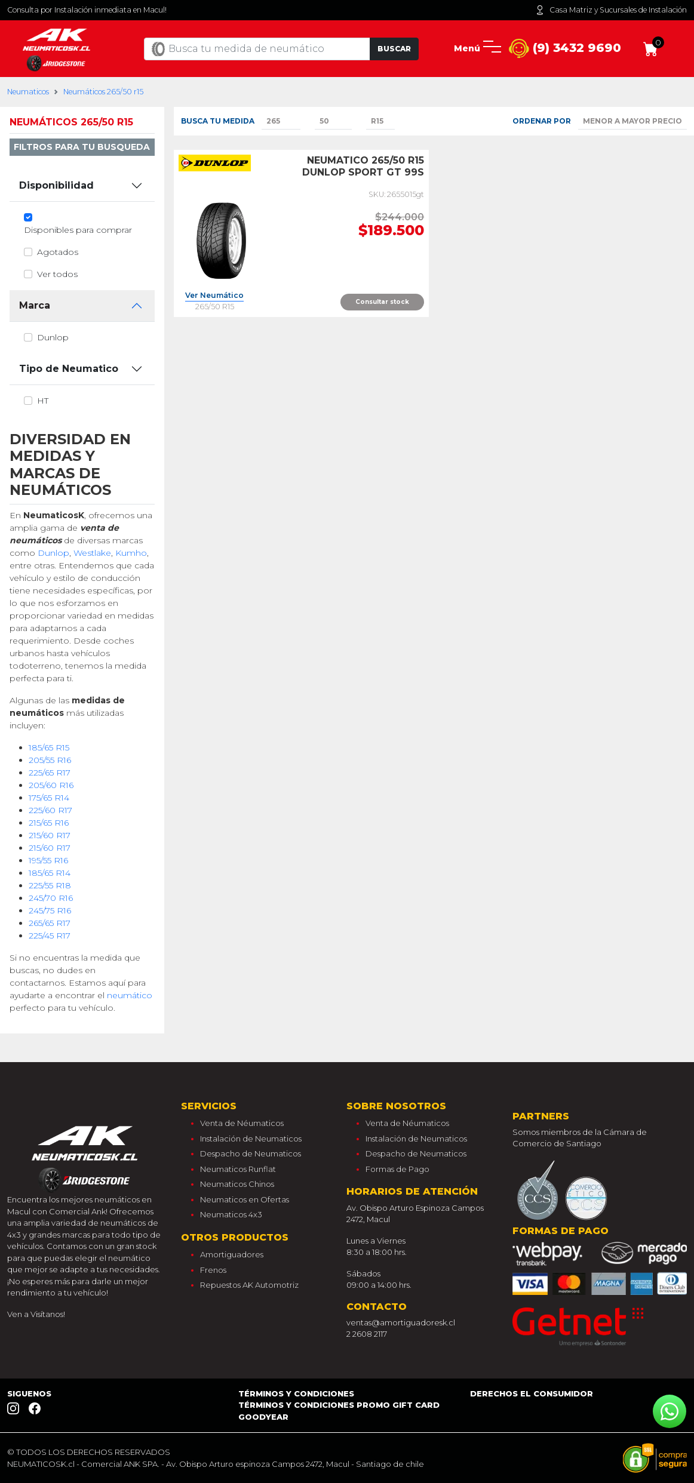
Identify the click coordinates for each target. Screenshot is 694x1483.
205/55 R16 (50, 760)
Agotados (57, 252)
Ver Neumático (214, 296)
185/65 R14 (49, 872)
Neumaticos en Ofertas (244, 1199)
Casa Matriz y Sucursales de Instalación (611, 10)
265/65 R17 (49, 923)
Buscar (394, 48)
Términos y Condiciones (296, 1393)
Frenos (213, 1270)
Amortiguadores (231, 1254)
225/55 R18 (50, 885)
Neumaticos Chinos (237, 1184)
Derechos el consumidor (531, 1393)
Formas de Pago (397, 1169)
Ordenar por (541, 120)
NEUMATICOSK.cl (41, 1464)
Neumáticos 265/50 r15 (103, 91)
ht (42, 400)
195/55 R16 (48, 860)
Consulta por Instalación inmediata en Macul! (87, 9)
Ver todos (57, 274)
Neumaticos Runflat (238, 1169)
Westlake (92, 552)
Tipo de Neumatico (68, 368)
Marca (34, 305)
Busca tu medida (217, 120)
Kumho (131, 552)
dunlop (53, 337)
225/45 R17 (49, 935)
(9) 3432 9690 (565, 49)
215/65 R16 (49, 822)
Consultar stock (382, 302)
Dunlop (53, 552)
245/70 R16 (51, 898)
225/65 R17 (49, 772)
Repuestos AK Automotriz (249, 1285)
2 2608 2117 (366, 1334)
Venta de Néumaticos (242, 1123)
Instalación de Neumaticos (251, 1138)
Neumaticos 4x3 (231, 1214)
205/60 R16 (51, 785)
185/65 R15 (49, 747)
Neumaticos (28, 91)
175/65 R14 (49, 797)
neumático (129, 995)
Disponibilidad (56, 185)
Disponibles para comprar (78, 229)
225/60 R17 (50, 810)
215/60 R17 (49, 835)
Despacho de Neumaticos (250, 1153)
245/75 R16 (50, 910)
